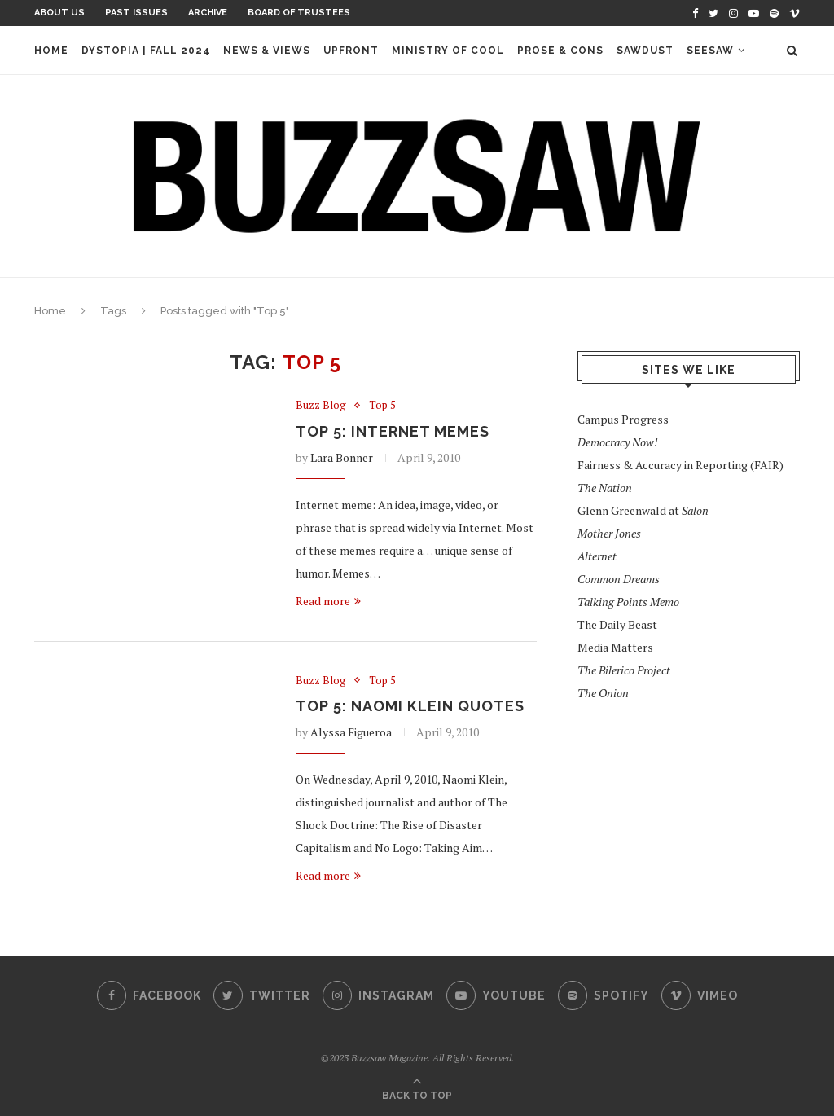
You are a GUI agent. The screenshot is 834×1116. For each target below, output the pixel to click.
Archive (207, 12)
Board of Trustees (299, 12)
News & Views (266, 50)
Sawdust (645, 50)
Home (51, 50)
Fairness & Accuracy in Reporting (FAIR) (680, 464)
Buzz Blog (321, 405)
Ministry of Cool (448, 50)
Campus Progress (623, 419)
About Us (59, 12)
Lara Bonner (341, 457)
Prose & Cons (560, 50)
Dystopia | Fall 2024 (145, 50)
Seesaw (710, 50)
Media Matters (615, 647)
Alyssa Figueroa (351, 732)
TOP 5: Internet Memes (392, 431)
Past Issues (136, 12)
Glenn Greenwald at (643, 510)
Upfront (351, 50)
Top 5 (382, 405)
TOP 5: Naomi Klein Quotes (410, 705)
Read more (328, 601)
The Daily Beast (617, 624)
